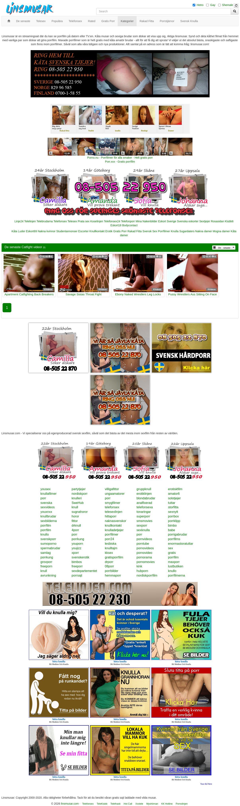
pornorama (144, 557)
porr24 (109, 539)
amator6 (174, 493)
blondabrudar (146, 498)
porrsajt (77, 575)
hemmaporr (113, 575)
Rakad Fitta (134, 231)
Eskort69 (31, 231)
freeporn (46, 566)
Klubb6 (229, 221)
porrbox (173, 516)
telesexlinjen (113, 511)
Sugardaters (186, 231)
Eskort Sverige (167, 221)
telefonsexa (145, 507)
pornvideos (144, 539)
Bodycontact (130, 225)
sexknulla (143, 530)
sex (170, 548)
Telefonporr (128, 221)
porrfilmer (111, 534)
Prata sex (83, 221)
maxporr (174, 562)
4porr (75, 530)
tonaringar (144, 511)
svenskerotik (80, 557)
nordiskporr (79, 493)
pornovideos (145, 548)
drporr (109, 562)
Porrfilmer (164, 231)
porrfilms (174, 539)
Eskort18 (115, 225)
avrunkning (48, 575)
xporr (75, 552)
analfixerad (144, 502)
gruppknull (144, 489)
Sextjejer (204, 221)
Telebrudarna (45, 221)
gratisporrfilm (114, 557)
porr (43, 498)
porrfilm (46, 525)
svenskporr (48, 539)
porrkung (78, 539)
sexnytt (173, 511)
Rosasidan (217, 221)
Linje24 (19, 221)
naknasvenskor (115, 521)
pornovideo (144, 552)
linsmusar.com (70, 803)
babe (171, 530)
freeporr (77, 566)
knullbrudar (48, 516)
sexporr (142, 525)
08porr (109, 566)
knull (75, 507)
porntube (143, 543)
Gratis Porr (120, 231)
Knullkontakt (97, 231)
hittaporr (111, 516)
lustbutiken (175, 566)
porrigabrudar (177, 534)
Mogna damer (221, 231)
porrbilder (111, 571)
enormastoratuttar (180, 543)
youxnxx (46, 511)
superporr (143, 516)
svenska (46, 502)
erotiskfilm (175, 489)
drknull (76, 525)
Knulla (175, 231)
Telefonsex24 (112, 221)
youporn (77, 543)
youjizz (76, 548)
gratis (172, 552)
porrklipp (174, 521)
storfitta (173, 507)
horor (75, 516)
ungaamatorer (115, 493)
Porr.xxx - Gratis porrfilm (120, 161)
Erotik (109, 231)
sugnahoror (80, 511)
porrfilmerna (176, 575)
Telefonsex (60, 221)
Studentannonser (67, 231)
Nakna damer (203, 231)
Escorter (83, 231)
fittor (75, 521)
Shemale (227, 5)
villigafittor (112, 489)
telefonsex (112, 507)
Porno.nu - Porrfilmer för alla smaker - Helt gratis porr (120, 157)
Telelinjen (30, 221)
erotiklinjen (144, 493)
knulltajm (111, 548)
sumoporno (48, 543)
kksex (109, 552)
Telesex (72, 221)
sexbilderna (49, 521)
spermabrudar (50, 548)
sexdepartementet (84, 571)
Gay (212, 5)
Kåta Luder (18, 231)
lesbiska (110, 543)
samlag (46, 552)
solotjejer (174, 498)
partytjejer (79, 489)
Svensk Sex (149, 231)
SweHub (78, 502)
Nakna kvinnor (47, 231)
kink (139, 566)
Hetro (200, 5)
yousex (46, 489)
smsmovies (145, 521)
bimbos (77, 562)
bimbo (172, 525)
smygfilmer (112, 502)
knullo (45, 534)
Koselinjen (96, 221)
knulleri (77, 498)
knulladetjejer (114, 530)
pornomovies (146, 562)
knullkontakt (113, 525)
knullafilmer (49, 493)
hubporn (142, 571)
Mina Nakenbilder (146, 221)
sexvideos (48, 507)
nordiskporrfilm (147, 575)
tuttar (171, 502)
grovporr (46, 562)
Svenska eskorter (187, 221)
